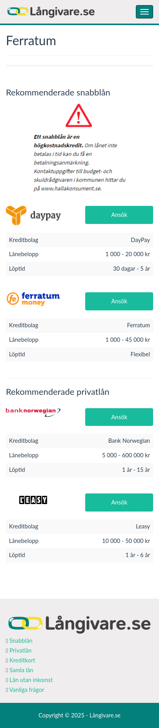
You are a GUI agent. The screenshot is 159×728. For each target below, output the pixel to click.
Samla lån (21, 670)
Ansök (119, 214)
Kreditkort (22, 660)
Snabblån (21, 640)
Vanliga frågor (26, 689)
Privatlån (20, 650)
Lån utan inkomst (31, 680)
